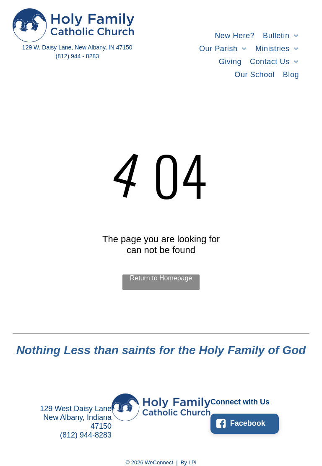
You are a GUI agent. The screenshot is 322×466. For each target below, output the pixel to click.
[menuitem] (234, 35)
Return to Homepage (161, 278)
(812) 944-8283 (86, 435)
